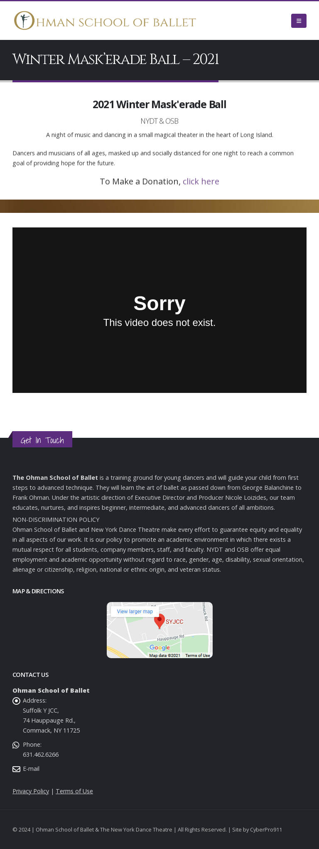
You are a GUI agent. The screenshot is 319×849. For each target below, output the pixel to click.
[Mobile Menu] (299, 21)
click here (201, 186)
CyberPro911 (266, 829)
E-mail (31, 768)
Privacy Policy (30, 791)
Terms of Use (74, 791)
